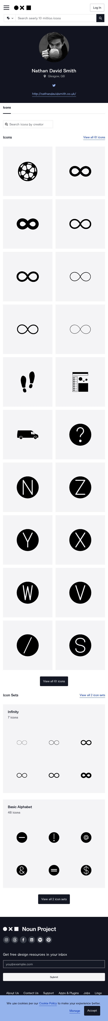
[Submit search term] (100, 18)
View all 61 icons (94, 137)
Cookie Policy (48, 1003)
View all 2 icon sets (92, 695)
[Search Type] (9, 18)
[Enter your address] (54, 964)
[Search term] (56, 18)
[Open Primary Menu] (6, 8)
